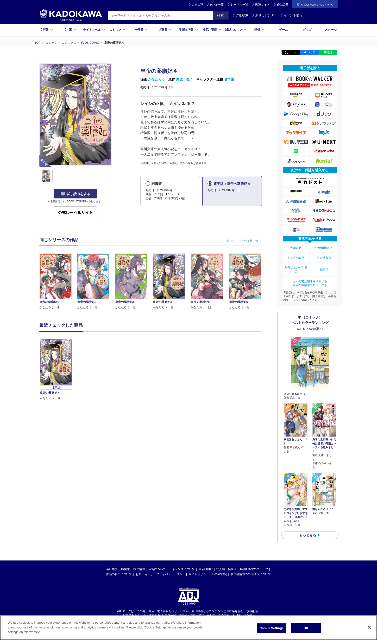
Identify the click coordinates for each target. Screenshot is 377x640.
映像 (259, 29)
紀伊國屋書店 (324, 248)
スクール (330, 29)
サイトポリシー (199, 574)
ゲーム (283, 29)
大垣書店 (296, 248)
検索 (220, 15)
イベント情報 (291, 15)
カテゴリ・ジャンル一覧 (208, 4)
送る (330, 52)
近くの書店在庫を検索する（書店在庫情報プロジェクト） (310, 283)
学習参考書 (188, 29)
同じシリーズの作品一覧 (242, 241)
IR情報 (125, 569)
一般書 (141, 29)
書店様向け (206, 569)
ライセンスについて (182, 569)
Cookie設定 (219, 574)
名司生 (229, 79)
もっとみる (307, 535)
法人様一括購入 (226, 569)
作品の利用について (119, 574)
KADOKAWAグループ (254, 569)
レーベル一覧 (239, 4)
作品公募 (283, 4)
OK (305, 628)
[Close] (369, 627)
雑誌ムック (235, 29)
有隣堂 (324, 269)
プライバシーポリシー (170, 574)
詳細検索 (240, 15)
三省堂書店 (324, 257)
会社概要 (112, 569)
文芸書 (46, 29)
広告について (157, 569)
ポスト (293, 52)
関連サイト (262, 4)
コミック (117, 29)
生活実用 (212, 29)
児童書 (164, 29)
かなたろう (156, 79)
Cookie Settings (272, 628)
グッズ (306, 29)
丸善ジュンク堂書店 (296, 269)
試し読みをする (75, 194)
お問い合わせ (144, 574)
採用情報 (139, 569)
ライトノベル (94, 29)
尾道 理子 (184, 79)
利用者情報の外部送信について (251, 574)
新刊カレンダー (264, 15)
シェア (311, 52)
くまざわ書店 (296, 257)
